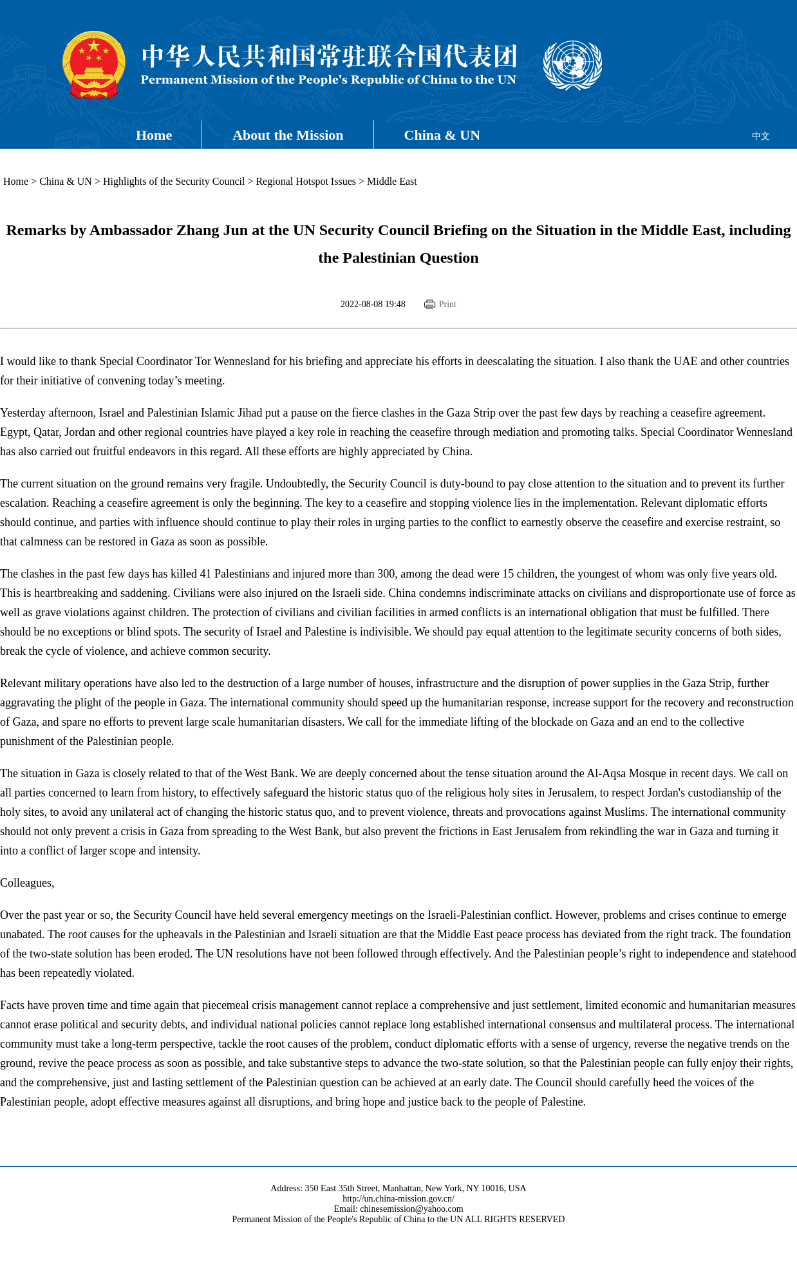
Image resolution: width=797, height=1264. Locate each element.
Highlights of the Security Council (174, 181)
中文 (761, 136)
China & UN (442, 135)
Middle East (392, 181)
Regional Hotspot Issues (306, 181)
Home (154, 135)
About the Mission (287, 135)
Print (447, 304)
